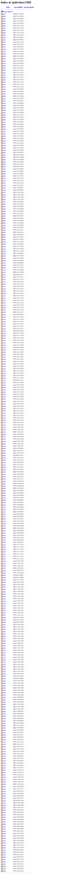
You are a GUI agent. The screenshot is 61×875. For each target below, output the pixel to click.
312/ (4, 744)
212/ (4, 509)
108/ (4, 265)
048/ (4, 124)
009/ (4, 32)
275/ (4, 657)
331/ (4, 789)
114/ (4, 279)
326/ (4, 777)
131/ (4, 319)
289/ (4, 690)
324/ (4, 772)
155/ (4, 375)
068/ (4, 171)
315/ (4, 751)
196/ (4, 472)
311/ (4, 742)
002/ (4, 16)
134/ (4, 326)
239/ (4, 573)
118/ (4, 288)
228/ (4, 547)
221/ (4, 530)
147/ (4, 356)
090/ (4, 223)
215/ (4, 516)
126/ (4, 307)
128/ (4, 312)
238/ (4, 570)
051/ (4, 131)
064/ (4, 162)
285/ (4, 681)
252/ (4, 603)
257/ (4, 615)
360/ (4, 857)
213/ (4, 511)
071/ (4, 178)
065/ (4, 164)
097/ (4, 239)
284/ (4, 678)
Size (25, 7)
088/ (4, 218)
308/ (4, 735)
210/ (4, 504)
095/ (4, 234)
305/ (4, 728)
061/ (4, 155)
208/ (4, 500)
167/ (4, 403)
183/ (4, 441)
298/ (4, 711)
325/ (4, 774)
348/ (4, 828)
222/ (4, 533)
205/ (4, 493)
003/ (4, 18)
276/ (4, 659)
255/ (4, 610)
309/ (4, 737)
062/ (4, 157)
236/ (4, 565)
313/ (4, 746)
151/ (4, 366)
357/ (4, 850)
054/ (4, 138)
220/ (4, 528)
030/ (4, 82)
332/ (4, 791)
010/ (4, 35)
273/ (4, 652)
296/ (4, 706)
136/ (4, 331)
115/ (4, 281)
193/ (4, 464)
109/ (4, 267)
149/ (4, 361)
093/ (4, 230)
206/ (4, 495)
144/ (4, 349)
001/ (4, 14)
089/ (4, 220)
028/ (4, 77)
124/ (4, 302)
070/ (4, 176)
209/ (4, 502)
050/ (4, 129)
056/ (4, 143)
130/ (4, 317)
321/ (4, 765)
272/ (4, 650)
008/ (4, 30)
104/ (4, 256)
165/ (4, 399)
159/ (4, 385)
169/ (4, 408)
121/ (4, 295)
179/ (4, 432)
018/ (4, 54)
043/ (4, 112)
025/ (4, 70)
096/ (4, 237)
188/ (4, 453)
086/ (4, 213)
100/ (4, 246)
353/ (4, 840)
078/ (4, 194)
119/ (4, 291)
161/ (4, 389)
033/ (4, 89)
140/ (4, 340)
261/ (4, 624)
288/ (4, 688)
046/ (4, 119)
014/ (4, 44)
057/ (4, 145)
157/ (4, 380)
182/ (4, 439)
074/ (4, 185)
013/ (4, 42)
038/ (4, 101)
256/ (4, 612)
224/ (4, 537)
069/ (4, 173)
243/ (4, 582)
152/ (4, 368)
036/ (4, 96)
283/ (4, 676)
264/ (4, 631)
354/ (4, 843)
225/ (4, 540)
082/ (4, 204)
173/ (4, 418)
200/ (4, 481)
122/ (4, 298)
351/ (4, 836)
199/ (4, 479)
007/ (4, 28)
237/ (4, 568)
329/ (4, 784)
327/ (4, 779)
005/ (4, 23)
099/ (4, 244)
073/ (4, 183)
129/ (4, 314)
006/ (4, 25)
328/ (4, 782)
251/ (4, 601)
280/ (4, 669)
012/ (4, 39)
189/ (4, 455)
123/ (4, 300)
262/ (4, 627)
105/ (4, 258)
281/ (4, 671)
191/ (4, 460)
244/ (4, 584)
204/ (4, 490)
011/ (4, 37)
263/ (4, 629)
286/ (4, 683)
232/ (4, 556)
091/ (4, 225)
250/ (4, 598)
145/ (4, 352)
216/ (4, 519)
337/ (4, 803)
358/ (4, 852)
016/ (4, 49)
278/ (4, 664)
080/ (4, 199)
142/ (4, 345)
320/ (4, 763)
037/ (4, 98)
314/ (4, 749)
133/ (4, 324)
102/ (4, 251)
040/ (4, 105)
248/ (4, 594)
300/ (4, 716)
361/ (4, 859)
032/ (4, 86)
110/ (4, 270)
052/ (4, 133)
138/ (4, 335)
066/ (4, 166)
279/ (4, 666)
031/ (4, 84)
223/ (4, 535)
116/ (4, 284)
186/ (4, 448)
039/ (4, 103)
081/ (4, 201)
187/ (4, 450)
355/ (4, 845)
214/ (4, 514)
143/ (4, 347)
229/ (4, 549)
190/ (4, 457)
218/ (4, 523)
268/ (4, 641)
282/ (4, 673)
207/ (4, 497)
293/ (4, 699)
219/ (4, 526)
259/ (4, 619)
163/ (4, 394)
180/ (4, 434)
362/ (4, 861)
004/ (4, 21)
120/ (4, 293)
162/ (4, 392)
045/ (4, 117)
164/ (4, 396)
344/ (4, 819)
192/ (4, 462)
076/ (4, 190)
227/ (4, 544)
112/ (4, 274)
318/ (4, 758)
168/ (4, 406)
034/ (4, 91)
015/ (4, 47)
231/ (4, 554)
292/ (4, 697)
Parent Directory (8, 11)
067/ (4, 169)
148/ (4, 359)
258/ (4, 617)
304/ (4, 725)
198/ (4, 476)
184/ (4, 443)
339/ (4, 807)
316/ (4, 753)
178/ (4, 429)
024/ (4, 68)
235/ (4, 563)
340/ (4, 810)
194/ (4, 467)
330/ (4, 786)
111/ (4, 272)
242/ (4, 580)
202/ (4, 486)
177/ (4, 427)
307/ (4, 732)
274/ (4, 655)
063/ (4, 159)
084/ (4, 209)
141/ (4, 342)
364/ (4, 866)
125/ (4, 305)
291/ (4, 695)
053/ (4, 136)
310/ (4, 739)
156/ (4, 378)
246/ (4, 589)
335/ (4, 798)
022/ (4, 63)
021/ (4, 61)
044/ (4, 115)
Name (8, 7)
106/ (4, 260)
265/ (4, 634)
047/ (4, 122)
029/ (4, 79)
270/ (4, 645)
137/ (4, 333)
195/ (4, 469)
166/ (4, 401)
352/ (4, 838)
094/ (4, 232)
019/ (4, 56)
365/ (4, 868)
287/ (4, 685)
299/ (4, 713)
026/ (4, 72)
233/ (4, 558)
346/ (4, 824)
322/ (4, 767)
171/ (4, 413)
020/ (4, 58)
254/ (4, 608)
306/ (4, 730)
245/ (4, 587)
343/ (4, 817)
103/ (4, 253)
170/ (4, 410)
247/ (4, 591)
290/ (4, 692)
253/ (4, 605)
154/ (4, 373)
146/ (4, 354)
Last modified (18, 7)
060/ (4, 152)
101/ (4, 248)
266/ (4, 636)
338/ (4, 805)
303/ (4, 723)
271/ (4, 648)
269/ (4, 643)
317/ (4, 756)
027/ (4, 75)
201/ (4, 483)
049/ (4, 126)
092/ (4, 227)
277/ (4, 662)
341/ (4, 812)
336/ (4, 800)
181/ (4, 436)
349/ (4, 831)
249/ (4, 596)
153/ (4, 371)
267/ (4, 638)
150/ (4, 364)
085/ (4, 211)
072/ (4, 180)
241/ (4, 577)
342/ (4, 814)
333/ (4, 793)
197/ (4, 474)
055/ (4, 140)
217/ (4, 521)
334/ (4, 796)
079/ (4, 197)
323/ (4, 770)
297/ (4, 709)
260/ (4, 622)
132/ (4, 321)
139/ (4, 338)
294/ (4, 702)
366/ (4, 871)
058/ (4, 147)
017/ (4, 51)
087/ (4, 216)
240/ (4, 575)
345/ (4, 821)
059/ (4, 150)
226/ (4, 542)
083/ (4, 206)
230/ (4, 551)
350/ (4, 833)
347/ (4, 826)
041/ (4, 108)
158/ (4, 382)
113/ (4, 277)
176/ (4, 425)
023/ (4, 65)
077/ (4, 192)
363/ (4, 864)
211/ (4, 507)
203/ (4, 488)
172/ (4, 415)
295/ (4, 704)
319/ (4, 760)
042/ (4, 110)
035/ (4, 93)
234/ (4, 561)
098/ (4, 241)
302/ (4, 720)
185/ (4, 446)
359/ (4, 854)
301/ (4, 718)
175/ (4, 422)
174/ (4, 420)
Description (30, 7)
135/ (4, 328)
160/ (4, 387)
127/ (4, 310)
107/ (4, 263)
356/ (4, 847)
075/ (4, 187)
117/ (4, 286)
